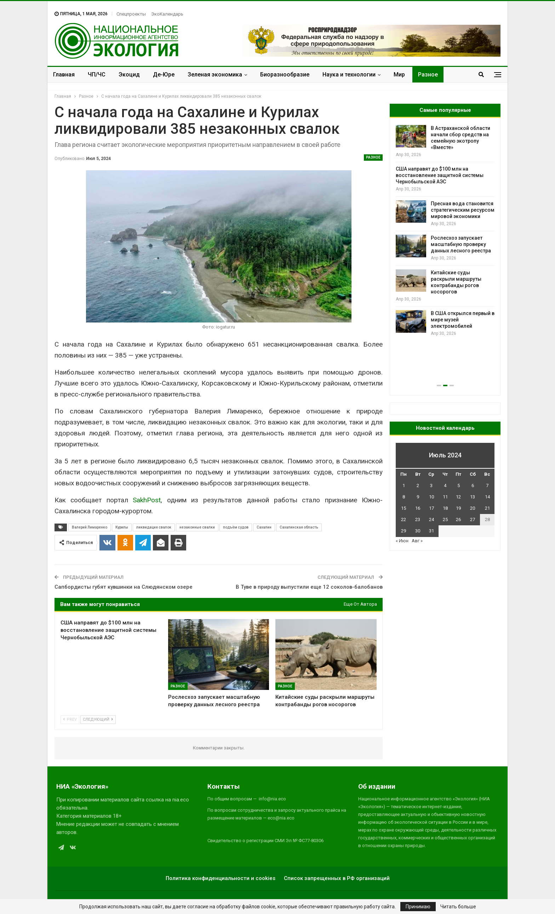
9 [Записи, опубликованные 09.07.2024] (418, 496)
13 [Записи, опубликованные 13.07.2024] (472, 496)
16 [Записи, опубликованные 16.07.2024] (417, 508)
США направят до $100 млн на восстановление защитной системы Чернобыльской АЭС (440, 175)
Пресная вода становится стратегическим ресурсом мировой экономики (462, 210)
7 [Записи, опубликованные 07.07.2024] (487, 485)
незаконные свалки (197, 527)
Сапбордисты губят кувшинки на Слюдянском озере (124, 587)
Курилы (121, 527)
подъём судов (235, 527)
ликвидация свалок (153, 527)
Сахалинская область (299, 527)
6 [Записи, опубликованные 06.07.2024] (472, 485)
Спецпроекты (131, 14)
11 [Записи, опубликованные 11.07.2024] (445, 496)
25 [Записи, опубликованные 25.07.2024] (445, 519)
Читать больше (458, 906)
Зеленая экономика (215, 74)
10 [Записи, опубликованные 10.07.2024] (431, 496)
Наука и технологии (349, 74)
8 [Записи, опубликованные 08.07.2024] (403, 496)
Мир (399, 74)
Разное (428, 74)
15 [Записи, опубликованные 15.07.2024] (403, 508)
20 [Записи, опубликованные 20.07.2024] (472, 508)
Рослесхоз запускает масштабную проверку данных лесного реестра (461, 244)
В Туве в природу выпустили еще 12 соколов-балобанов (309, 587)
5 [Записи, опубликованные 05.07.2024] (458, 485)
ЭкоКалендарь (167, 14)
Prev (70, 719)
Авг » (417, 540)
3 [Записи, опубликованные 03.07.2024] (431, 485)
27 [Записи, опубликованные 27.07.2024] (472, 519)
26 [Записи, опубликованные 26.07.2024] (458, 519)
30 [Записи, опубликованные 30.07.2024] (417, 530)
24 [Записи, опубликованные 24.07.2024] (431, 519)
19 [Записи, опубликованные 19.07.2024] (458, 508)
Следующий (98, 719)
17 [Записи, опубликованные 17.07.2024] (431, 508)
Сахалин (264, 527)
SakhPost (147, 500)
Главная (64, 74)
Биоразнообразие (284, 74)
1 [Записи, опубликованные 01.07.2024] (403, 485)
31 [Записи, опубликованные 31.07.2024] (431, 530)
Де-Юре (163, 74)
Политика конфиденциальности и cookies (220, 878)
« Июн (402, 540)
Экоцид (129, 74)
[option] (445, 231)
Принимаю (418, 906)
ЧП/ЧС (96, 74)
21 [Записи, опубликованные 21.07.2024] (487, 508)
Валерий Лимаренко (89, 527)
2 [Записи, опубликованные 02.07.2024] (418, 485)
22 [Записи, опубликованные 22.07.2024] (403, 519)
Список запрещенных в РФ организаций (337, 878)
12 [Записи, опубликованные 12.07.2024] (458, 496)
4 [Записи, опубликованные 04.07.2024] (445, 485)
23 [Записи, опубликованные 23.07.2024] (417, 519)
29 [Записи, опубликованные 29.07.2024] (403, 530)
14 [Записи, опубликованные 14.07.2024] (487, 496)
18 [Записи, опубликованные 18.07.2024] (445, 508)
